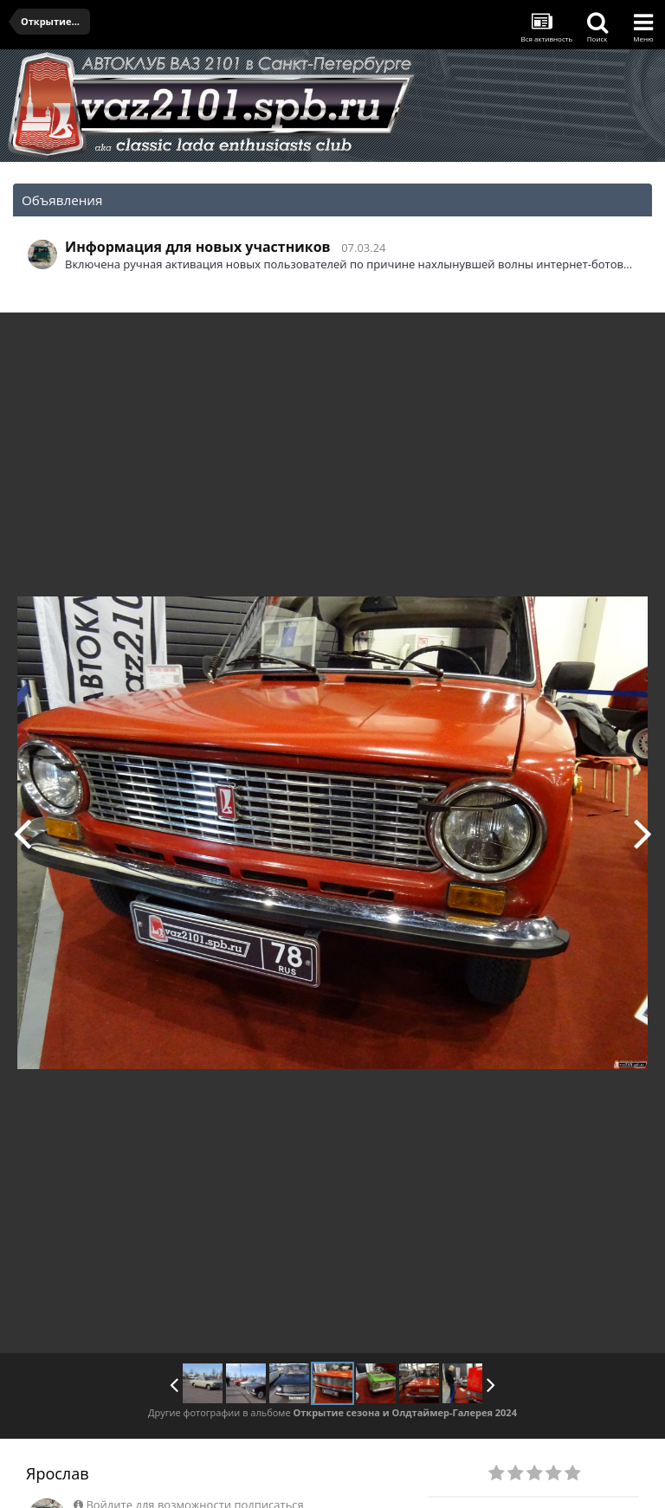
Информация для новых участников (198, 246)
